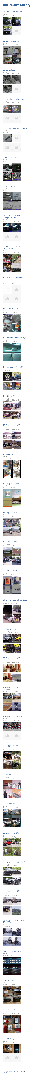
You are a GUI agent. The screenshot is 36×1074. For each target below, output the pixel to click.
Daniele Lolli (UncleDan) (23, 1072)
